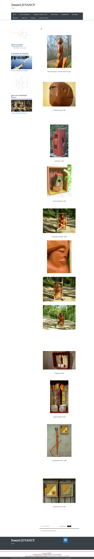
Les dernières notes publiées (47, 554)
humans (33, 18)
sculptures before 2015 (40, 14)
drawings (75, 14)
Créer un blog (44, 553)
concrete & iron (43, 18)
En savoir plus (68, 557)
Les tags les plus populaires (57, 554)
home (14, 14)
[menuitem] (14, 14)
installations (65, 14)
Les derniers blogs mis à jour (37, 554)
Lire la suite (23, 48)
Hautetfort (50, 553)
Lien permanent (45, 526)
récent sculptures (24, 14)
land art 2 (25, 18)
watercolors (54, 14)
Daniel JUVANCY (23, 5)
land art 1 (16, 18)
